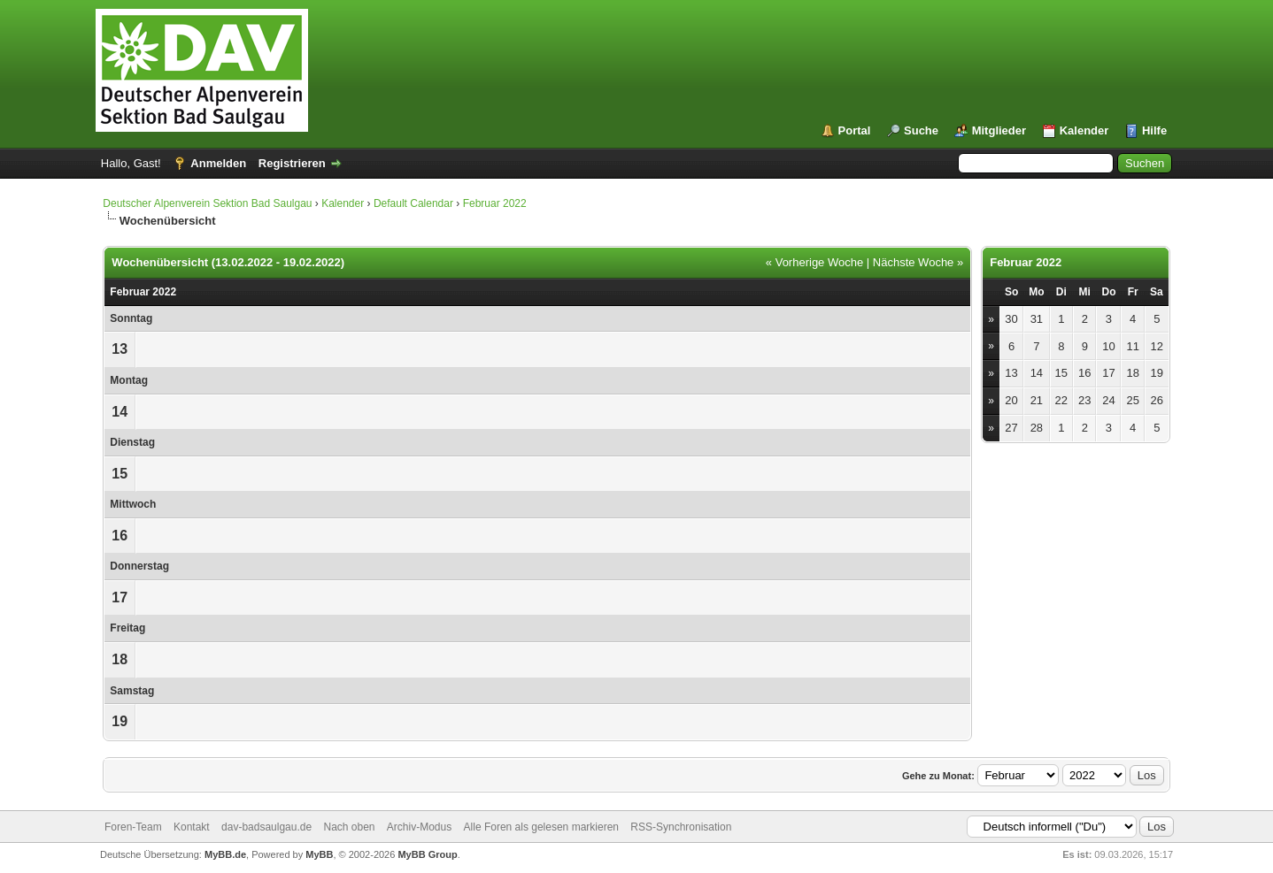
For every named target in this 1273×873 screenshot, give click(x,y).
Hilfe (1154, 130)
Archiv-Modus (419, 827)
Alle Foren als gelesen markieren (541, 827)
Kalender (1084, 130)
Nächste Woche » (918, 262)
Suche (921, 130)
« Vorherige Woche (814, 262)
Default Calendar (413, 203)
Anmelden (218, 163)
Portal (854, 130)
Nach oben (348, 827)
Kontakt (192, 827)
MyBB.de (225, 854)
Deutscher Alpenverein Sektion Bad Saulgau (207, 203)
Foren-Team (133, 827)
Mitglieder (999, 130)
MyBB (319, 854)
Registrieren (292, 163)
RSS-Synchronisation (680, 827)
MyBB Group (427, 854)
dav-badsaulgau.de (266, 827)
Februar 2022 (495, 203)
